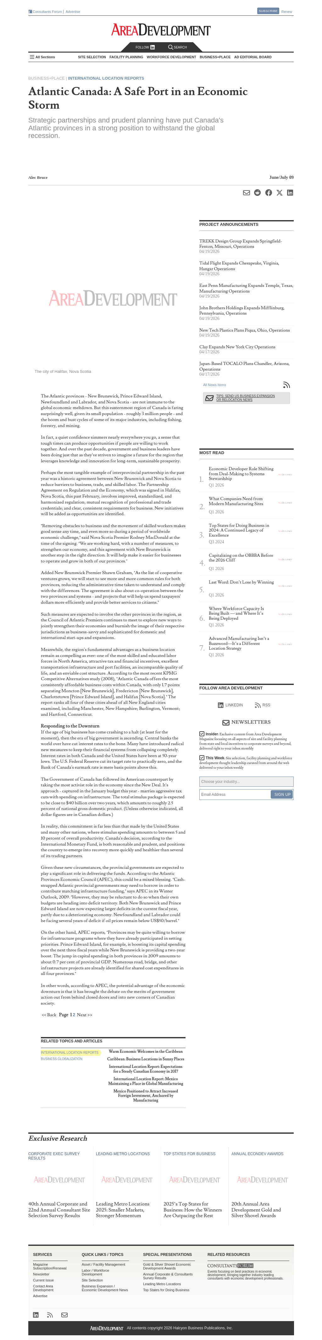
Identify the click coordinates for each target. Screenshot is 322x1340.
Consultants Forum (47, 12)
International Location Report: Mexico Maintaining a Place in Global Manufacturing (145, 1081)
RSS (262, 705)
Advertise (73, 12)
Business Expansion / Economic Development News (105, 1288)
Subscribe (268, 11)
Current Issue (43, 1280)
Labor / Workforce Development (95, 1272)
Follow (145, 47)
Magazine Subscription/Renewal (49, 1266)
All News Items (214, 385)
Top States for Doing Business (166, 1290)
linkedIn (230, 705)
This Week (245, 763)
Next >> (84, 1015)
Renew (286, 12)
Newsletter (41, 1274)
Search (177, 47)
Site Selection (92, 1280)
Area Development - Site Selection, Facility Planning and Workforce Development (161, 29)
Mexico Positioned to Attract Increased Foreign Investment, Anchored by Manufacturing (146, 1096)
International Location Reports (106, 78)
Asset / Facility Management (103, 1264)
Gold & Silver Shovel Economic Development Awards (167, 1266)
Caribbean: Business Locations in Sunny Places (145, 1059)
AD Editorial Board (253, 57)
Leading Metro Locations (162, 1284)
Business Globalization (61, 1059)
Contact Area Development (43, 1288)
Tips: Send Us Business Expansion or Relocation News (245, 398)
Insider (245, 741)
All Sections (45, 57)
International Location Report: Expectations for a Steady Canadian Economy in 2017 (145, 1069)
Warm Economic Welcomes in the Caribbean (146, 1051)
